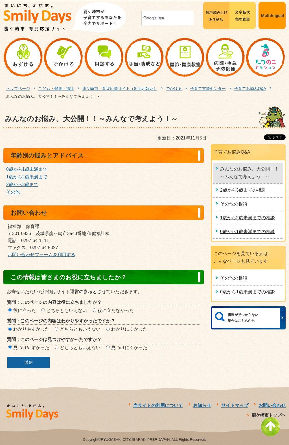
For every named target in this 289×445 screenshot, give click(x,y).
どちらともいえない (66, 310)
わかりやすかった (31, 329)
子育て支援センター (208, 88)
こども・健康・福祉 (56, 88)
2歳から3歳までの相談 (243, 190)
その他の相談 (233, 204)
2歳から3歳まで (22, 184)
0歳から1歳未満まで (26, 169)
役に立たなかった (116, 310)
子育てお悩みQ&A (250, 88)
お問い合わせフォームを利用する (41, 254)
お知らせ (202, 405)
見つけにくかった (129, 347)
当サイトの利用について (158, 405)
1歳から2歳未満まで (26, 176)
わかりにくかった (129, 329)
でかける (174, 88)
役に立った (24, 310)
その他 (13, 192)
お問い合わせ (272, 405)
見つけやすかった (31, 347)
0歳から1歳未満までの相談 (247, 231)
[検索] (155, 18)
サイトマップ (234, 405)
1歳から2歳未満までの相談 (247, 217)
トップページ (18, 88)
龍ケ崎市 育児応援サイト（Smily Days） (119, 88)
